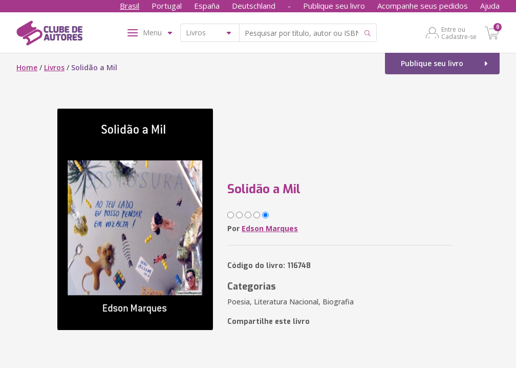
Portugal (167, 6)
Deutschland (253, 6)
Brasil (129, 6)
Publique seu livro (334, 6)
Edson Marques (270, 228)
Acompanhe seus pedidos (422, 6)
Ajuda (490, 6)
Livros (54, 67)
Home (26, 67)
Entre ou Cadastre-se (459, 32)
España (207, 6)
